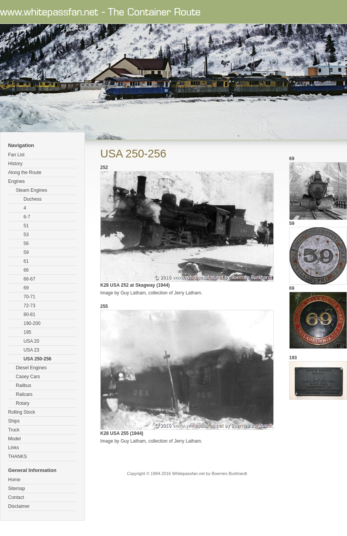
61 (26, 261)
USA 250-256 (37, 359)
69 (26, 288)
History (15, 163)
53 (26, 234)
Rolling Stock (21, 412)
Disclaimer (19, 506)
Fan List (16, 154)
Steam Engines (31, 190)
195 (27, 332)
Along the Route (24, 172)
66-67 (29, 279)
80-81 (29, 314)
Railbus (23, 385)
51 (26, 225)
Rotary (22, 403)
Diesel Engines (31, 367)
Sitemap (16, 488)
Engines (16, 181)
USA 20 (31, 341)
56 (26, 243)
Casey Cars (28, 376)
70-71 (29, 296)
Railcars (24, 394)
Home (14, 479)
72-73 (29, 305)
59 (26, 252)
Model (14, 438)
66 (26, 270)
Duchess (33, 199)
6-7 (27, 217)
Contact (16, 497)
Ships (14, 421)
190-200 (32, 323)
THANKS (17, 456)
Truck (14, 430)
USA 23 (31, 350)
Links (13, 447)
